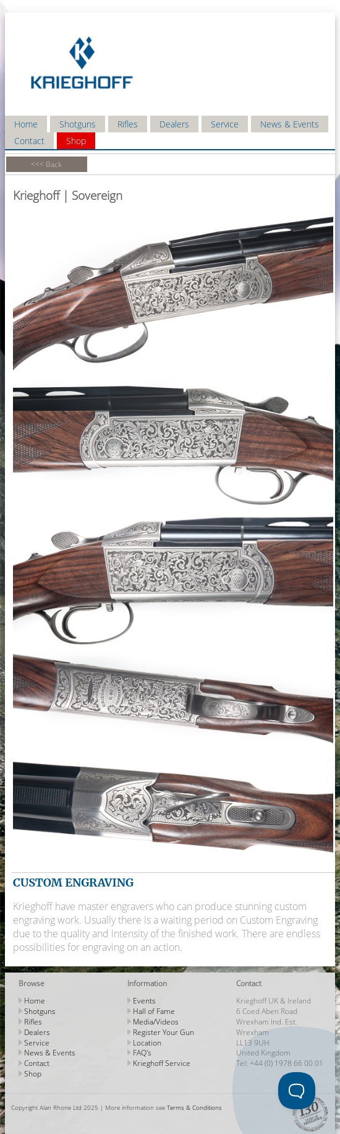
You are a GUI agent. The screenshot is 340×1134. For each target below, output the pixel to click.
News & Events (289, 124)
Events (144, 1000)
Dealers (174, 124)
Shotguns (77, 124)
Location (147, 1042)
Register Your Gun (163, 1032)
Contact (29, 141)
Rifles (127, 124)
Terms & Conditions (194, 1107)
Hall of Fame (154, 1011)
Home (26, 124)
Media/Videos (156, 1021)
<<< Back (46, 164)
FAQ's (142, 1052)
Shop (76, 141)
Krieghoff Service (161, 1063)
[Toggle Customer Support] (296, 1090)
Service (225, 124)
